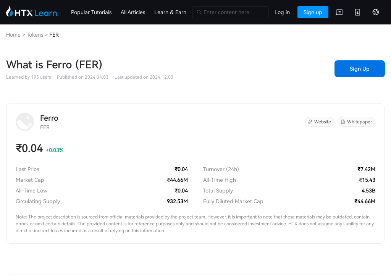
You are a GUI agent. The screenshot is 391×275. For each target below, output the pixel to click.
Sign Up (360, 69)
